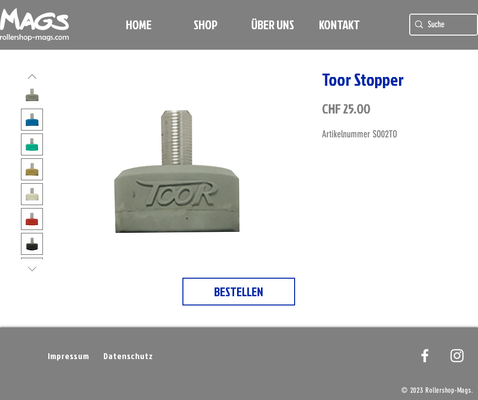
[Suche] (442, 25)
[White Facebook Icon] (425, 355)
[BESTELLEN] (238, 291)
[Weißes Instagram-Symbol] (457, 355)
